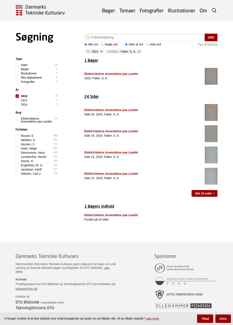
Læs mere (152, 318)
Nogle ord (109, 44)
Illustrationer (181, 10)
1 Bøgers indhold (99, 206)
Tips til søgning (207, 44)
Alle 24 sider (203, 193)
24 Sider (91, 96)
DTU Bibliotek (27, 302)
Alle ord (91, 44)
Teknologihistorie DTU (35, 307)
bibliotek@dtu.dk (26, 289)
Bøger (108, 10)
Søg (211, 37)
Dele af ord (134, 44)
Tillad (205, 318)
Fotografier (152, 10)
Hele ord (153, 44)
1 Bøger (91, 60)
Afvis (223, 318)
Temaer (127, 10)
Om (203, 10)
